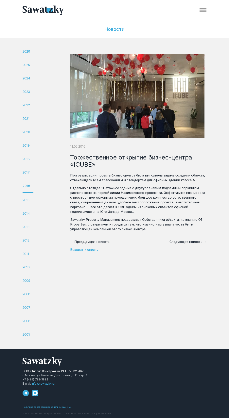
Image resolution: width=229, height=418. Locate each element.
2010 (26, 267)
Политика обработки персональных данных (47, 407)
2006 (26, 321)
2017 (26, 172)
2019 (26, 145)
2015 (26, 200)
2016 (26, 186)
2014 (26, 213)
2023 (26, 92)
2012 (26, 240)
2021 (26, 119)
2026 (26, 51)
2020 (26, 132)
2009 (26, 281)
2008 (26, 294)
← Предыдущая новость (90, 242)
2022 (26, 105)
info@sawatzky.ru (43, 383)
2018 (26, 159)
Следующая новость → (187, 242)
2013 (26, 227)
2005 (26, 334)
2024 (26, 78)
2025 (26, 65)
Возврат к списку (84, 250)
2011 (26, 254)
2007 (26, 307)
